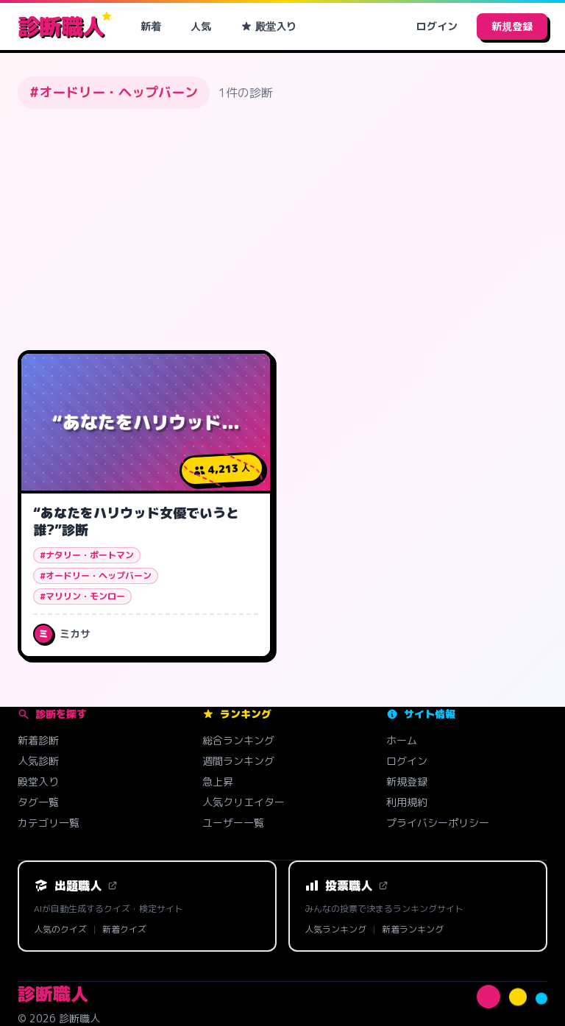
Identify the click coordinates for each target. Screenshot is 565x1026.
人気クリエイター (243, 802)
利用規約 (406, 802)
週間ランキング (238, 761)
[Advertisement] (282, 229)
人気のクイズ (60, 930)
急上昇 (217, 781)
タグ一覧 (38, 802)
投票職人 (346, 885)
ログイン (437, 26)
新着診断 (38, 740)
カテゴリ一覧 (48, 823)
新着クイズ (124, 930)
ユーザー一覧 (233, 823)
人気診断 (38, 761)
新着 (151, 26)
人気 (201, 26)
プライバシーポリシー (437, 823)
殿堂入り (268, 26)
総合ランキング (238, 740)
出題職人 (76, 885)
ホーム (401, 740)
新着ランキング (413, 930)
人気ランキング (335, 930)
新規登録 (512, 26)
